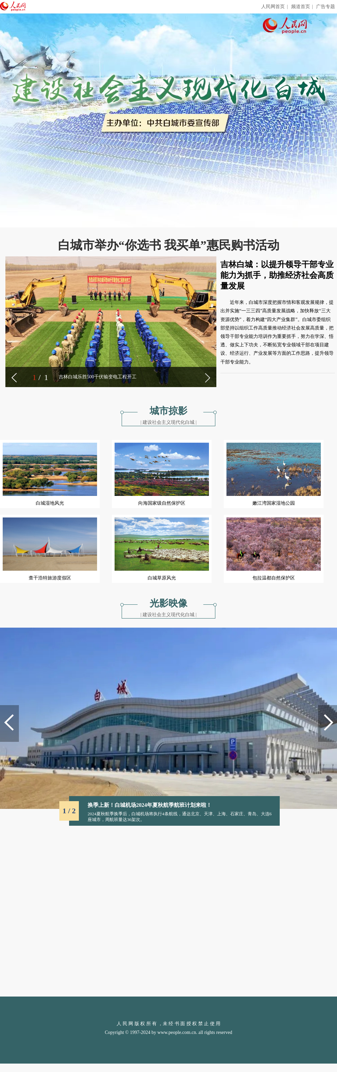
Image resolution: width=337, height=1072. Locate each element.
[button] (14, 377)
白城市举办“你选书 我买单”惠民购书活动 (168, 245)
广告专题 (325, 6)
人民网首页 (273, 6)
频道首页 (300, 6)
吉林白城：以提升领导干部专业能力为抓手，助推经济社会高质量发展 (277, 275)
